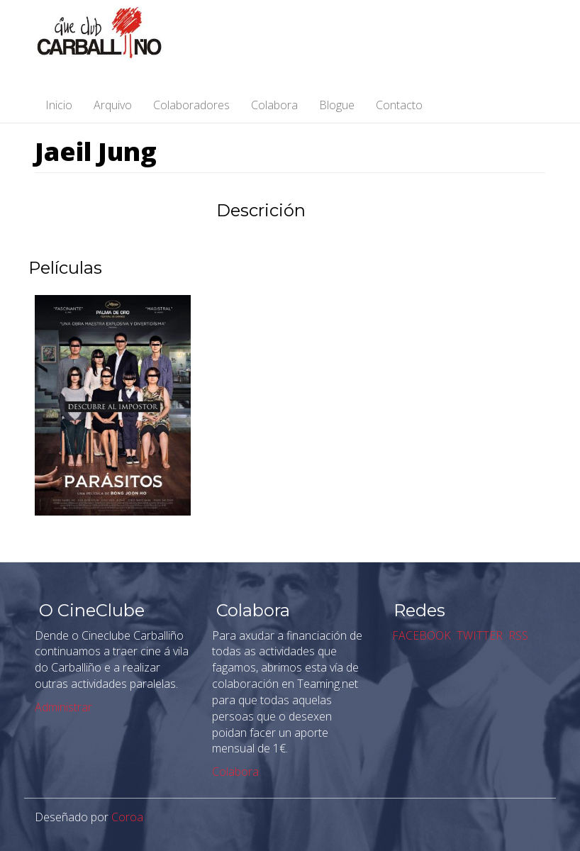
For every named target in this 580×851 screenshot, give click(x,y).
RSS (517, 635)
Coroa (127, 817)
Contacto (399, 105)
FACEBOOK (420, 635)
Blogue (337, 105)
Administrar (63, 707)
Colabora (274, 105)
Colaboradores (191, 105)
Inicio (58, 105)
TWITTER (478, 635)
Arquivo (113, 105)
